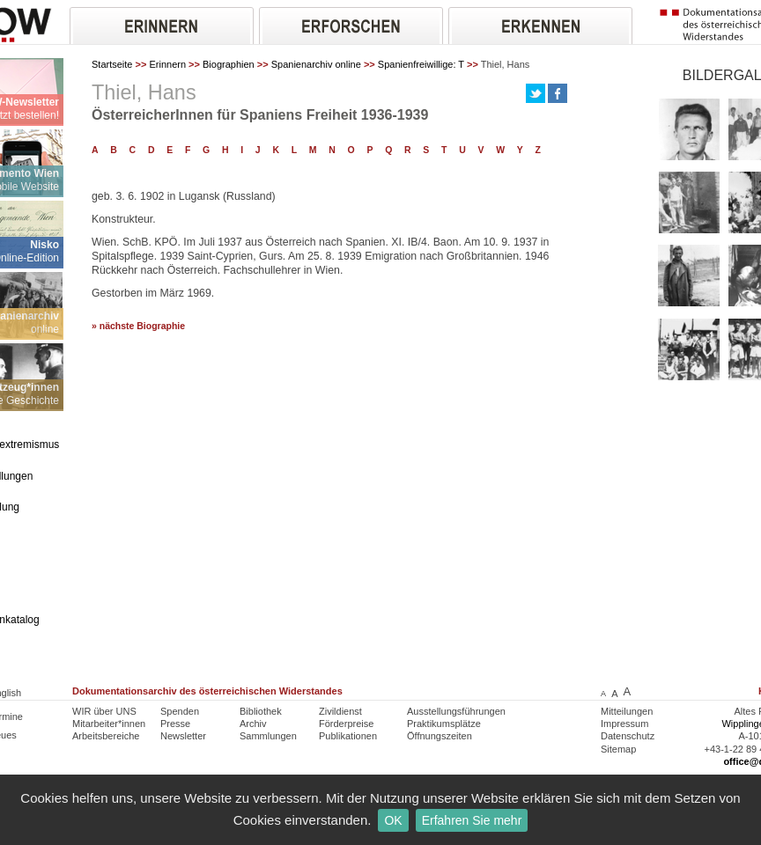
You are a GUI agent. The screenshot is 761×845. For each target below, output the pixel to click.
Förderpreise (346, 723)
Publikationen (348, 736)
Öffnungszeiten (439, 736)
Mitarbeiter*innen (108, 723)
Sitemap (618, 749)
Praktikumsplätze (444, 723)
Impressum (624, 723)
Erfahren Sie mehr (472, 820)
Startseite (112, 64)
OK (393, 820)
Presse (175, 723)
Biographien (229, 64)
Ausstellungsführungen (456, 711)
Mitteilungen (627, 711)
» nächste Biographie (138, 326)
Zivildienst (340, 711)
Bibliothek (261, 711)
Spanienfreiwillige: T (421, 64)
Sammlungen (268, 736)
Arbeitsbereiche (105, 736)
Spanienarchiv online (316, 64)
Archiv (253, 723)
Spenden (179, 711)
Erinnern (167, 64)
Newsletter (183, 736)
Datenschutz (627, 736)
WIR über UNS (104, 711)
